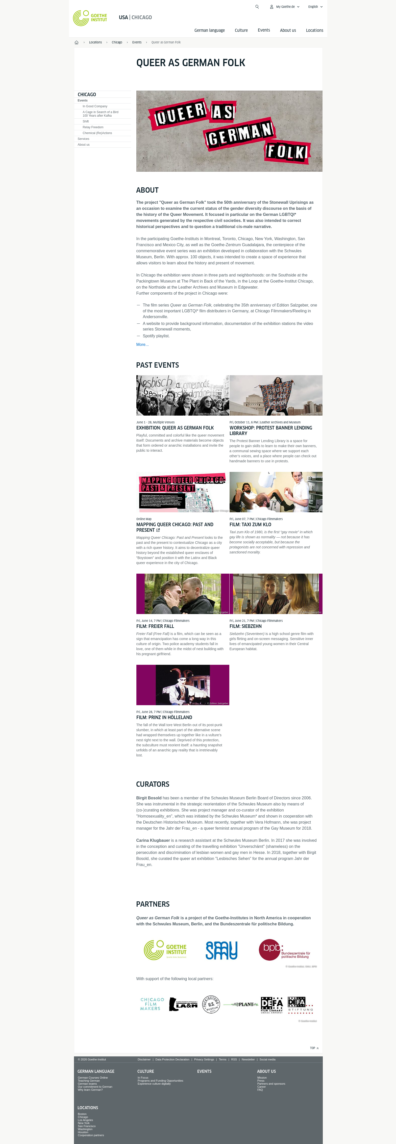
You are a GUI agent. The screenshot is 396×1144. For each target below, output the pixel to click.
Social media (268, 1059)
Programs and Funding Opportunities (160, 1080)
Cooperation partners (91, 1135)
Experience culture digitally (154, 1083)
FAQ (260, 1089)
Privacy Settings (204, 1059)
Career (261, 1086)
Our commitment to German (95, 1086)
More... (142, 344)
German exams (87, 1083)
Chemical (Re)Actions (97, 133)
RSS (234, 1059)
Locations (314, 30)
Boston (82, 1113)
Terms (223, 1059)
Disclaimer (144, 1059)
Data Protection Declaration (173, 1059)
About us (288, 30)
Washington (85, 1129)
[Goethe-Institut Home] (90, 18)
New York (83, 1123)
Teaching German (89, 1080)
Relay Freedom (93, 127)
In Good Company (95, 106)
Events (83, 100)
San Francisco (86, 1126)
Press (260, 1080)
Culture (241, 30)
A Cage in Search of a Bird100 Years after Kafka (100, 113)
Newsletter (248, 1059)
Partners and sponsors (271, 1083)
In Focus (143, 1077)
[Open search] (257, 7)
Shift (86, 121)
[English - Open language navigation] (315, 7)
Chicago (87, 94)
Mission (262, 1077)
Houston (83, 1132)
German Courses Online (93, 1077)
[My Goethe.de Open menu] (284, 7)
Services (83, 139)
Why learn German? (90, 1089)
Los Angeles (85, 1120)
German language (209, 30)
